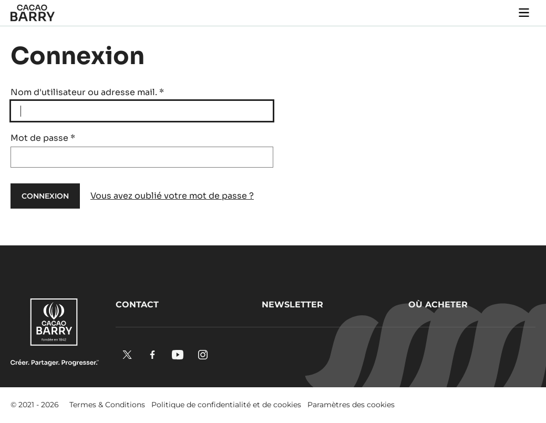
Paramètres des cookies (351, 404)
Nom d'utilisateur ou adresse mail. (87, 92)
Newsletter (292, 304)
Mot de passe (43, 137)
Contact (137, 304)
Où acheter (438, 304)
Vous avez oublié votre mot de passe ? (172, 195)
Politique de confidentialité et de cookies (226, 404)
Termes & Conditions (107, 404)
